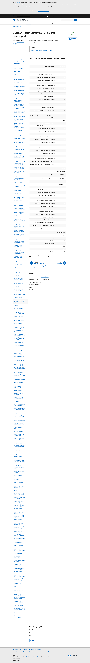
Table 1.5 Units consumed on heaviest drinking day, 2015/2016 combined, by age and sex (19, 106)
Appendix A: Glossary (18, 615)
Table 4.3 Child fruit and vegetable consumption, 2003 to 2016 (18, 285)
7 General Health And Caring (19, 379)
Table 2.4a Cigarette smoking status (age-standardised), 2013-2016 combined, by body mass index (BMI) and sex (19, 156)
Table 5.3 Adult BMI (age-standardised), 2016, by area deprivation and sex (19, 322)
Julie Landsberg (45, 277)
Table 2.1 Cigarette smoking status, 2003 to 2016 (19, 139)
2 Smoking (16, 133)
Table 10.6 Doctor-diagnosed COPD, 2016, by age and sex (19, 590)
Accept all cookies (18, 10)
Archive (20, 651)
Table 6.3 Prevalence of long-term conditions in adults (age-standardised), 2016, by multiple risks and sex (19, 367)
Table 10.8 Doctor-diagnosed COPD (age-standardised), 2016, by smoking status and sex (18, 603)
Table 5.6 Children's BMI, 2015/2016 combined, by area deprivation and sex (19, 344)
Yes (32, 629)
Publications (28, 23)
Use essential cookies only (30, 10)
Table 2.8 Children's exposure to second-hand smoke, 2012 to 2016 (19, 192)
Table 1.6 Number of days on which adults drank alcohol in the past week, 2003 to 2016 (19, 112)
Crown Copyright (35, 651)
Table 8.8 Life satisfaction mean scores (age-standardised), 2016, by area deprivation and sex (19, 473)
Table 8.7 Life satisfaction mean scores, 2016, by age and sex (19, 467)
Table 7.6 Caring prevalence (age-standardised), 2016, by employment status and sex (19, 415)
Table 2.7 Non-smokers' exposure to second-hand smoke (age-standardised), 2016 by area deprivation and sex (19, 185)
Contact (24, 651)
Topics (18, 23)
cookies (18, 2)
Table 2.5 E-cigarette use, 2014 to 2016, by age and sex (19, 173)
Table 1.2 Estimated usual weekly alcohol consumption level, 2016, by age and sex (19, 86)
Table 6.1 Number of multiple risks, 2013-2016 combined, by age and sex (19, 355)
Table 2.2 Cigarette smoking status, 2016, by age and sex (19, 143)
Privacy (49, 651)
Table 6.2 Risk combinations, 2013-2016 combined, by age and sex (19, 360)
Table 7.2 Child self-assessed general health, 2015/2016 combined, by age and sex (19, 392)
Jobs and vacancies (43, 651)
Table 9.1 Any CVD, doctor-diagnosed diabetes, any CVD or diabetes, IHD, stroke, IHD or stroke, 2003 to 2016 (19, 487)
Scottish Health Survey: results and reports (41, 50)
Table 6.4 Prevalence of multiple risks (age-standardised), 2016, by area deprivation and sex (19, 374)
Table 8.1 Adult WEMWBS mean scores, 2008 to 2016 (19, 435)
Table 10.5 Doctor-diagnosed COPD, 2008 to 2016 (19, 585)
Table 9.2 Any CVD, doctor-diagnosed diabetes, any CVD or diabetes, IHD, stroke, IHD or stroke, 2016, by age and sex (19, 496)
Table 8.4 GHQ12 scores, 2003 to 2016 (19, 451)
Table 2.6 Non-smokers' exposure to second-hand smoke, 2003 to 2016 (19, 178)
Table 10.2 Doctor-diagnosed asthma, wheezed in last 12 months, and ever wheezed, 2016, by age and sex (19, 559)
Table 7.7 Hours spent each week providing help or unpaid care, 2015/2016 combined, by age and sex (19, 422)
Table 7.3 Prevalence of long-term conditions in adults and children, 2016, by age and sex (19, 399)
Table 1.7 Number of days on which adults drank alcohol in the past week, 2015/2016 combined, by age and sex (19, 118)
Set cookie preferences (43, 11)
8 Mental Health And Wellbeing (18, 428)
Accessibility (15, 651)
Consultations (46, 23)
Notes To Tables (17, 71)
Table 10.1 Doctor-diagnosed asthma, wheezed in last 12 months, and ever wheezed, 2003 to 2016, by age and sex (19, 550)
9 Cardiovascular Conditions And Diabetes (19, 479)
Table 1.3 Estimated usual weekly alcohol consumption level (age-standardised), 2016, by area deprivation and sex (19, 93)
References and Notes (18, 135)
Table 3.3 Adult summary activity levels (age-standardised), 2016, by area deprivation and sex (19, 220)
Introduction (16, 66)
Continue (32, 640)
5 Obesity (16, 305)
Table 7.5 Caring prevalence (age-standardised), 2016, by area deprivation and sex (19, 410)
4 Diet (15, 267)
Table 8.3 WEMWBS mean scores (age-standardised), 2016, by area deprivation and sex (19, 446)
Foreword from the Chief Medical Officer (19, 62)
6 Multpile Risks (17, 348)
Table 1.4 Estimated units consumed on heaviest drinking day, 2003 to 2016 (19, 100)
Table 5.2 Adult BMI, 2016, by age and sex (19, 317)
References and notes (18, 68)
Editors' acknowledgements (19, 59)
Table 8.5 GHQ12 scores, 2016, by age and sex (19, 455)
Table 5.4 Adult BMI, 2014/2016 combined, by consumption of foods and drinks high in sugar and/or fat (19, 329)
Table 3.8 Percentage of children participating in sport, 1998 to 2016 (18, 263)
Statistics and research (37, 23)
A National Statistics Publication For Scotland (19, 618)
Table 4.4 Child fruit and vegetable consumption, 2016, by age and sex (18, 290)
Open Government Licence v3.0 (32, 656)
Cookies (29, 651)
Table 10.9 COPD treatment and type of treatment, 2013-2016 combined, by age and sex (19, 610)
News (23, 23)
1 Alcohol (16, 74)
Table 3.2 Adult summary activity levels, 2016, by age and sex (19, 214)
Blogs (52, 23)
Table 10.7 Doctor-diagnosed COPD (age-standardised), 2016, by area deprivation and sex (19, 596)
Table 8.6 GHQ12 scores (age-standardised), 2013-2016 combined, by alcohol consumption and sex (19, 461)
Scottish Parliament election (23, 16)
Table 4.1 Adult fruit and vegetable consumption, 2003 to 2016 (18, 274)
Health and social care (19, 44)
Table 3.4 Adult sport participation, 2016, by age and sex (19, 226)
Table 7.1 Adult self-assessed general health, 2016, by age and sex (19, 386)
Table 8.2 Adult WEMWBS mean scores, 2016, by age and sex (19, 440)
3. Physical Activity (17, 202)
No (32, 632)
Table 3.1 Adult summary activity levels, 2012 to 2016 (19, 209)
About (14, 23)
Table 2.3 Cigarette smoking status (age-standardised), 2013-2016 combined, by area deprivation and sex (19, 148)
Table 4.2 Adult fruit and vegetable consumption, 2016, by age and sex (18, 279)
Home (14, 26)
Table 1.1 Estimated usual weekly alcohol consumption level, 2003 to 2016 (19, 81)
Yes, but (34, 635)
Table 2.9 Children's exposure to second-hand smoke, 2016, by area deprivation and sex (19, 198)
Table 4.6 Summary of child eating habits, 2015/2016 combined (19, 301)
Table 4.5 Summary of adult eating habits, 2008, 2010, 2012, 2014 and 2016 (19, 296)
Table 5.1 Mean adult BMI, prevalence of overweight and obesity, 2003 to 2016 (19, 312)
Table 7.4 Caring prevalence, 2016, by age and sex (19, 405)
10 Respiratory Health (18, 542)
